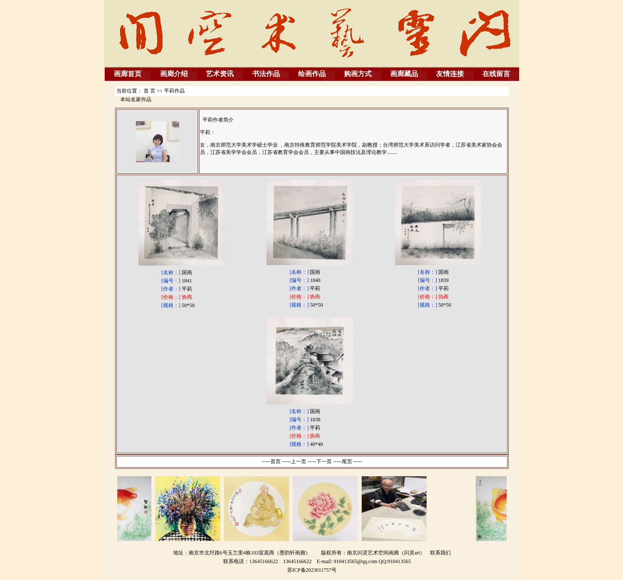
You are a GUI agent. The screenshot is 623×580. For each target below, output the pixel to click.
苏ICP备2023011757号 (312, 570)
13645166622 (297, 561)
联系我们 (440, 553)
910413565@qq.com (355, 561)
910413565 (399, 561)
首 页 (149, 91)
